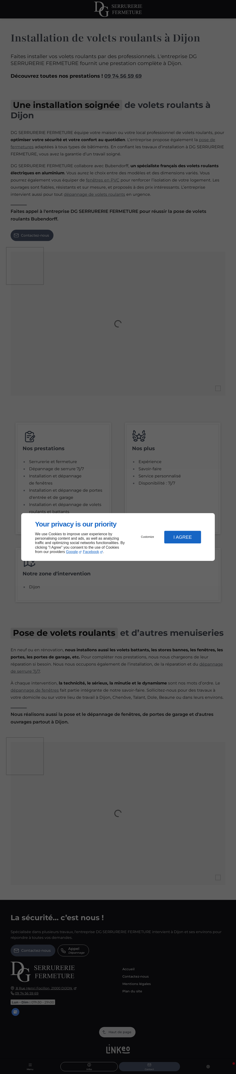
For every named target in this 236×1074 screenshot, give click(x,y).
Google (72, 552)
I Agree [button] (182, 537)
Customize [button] (147, 536)
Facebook (91, 552)
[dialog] (118, 537)
